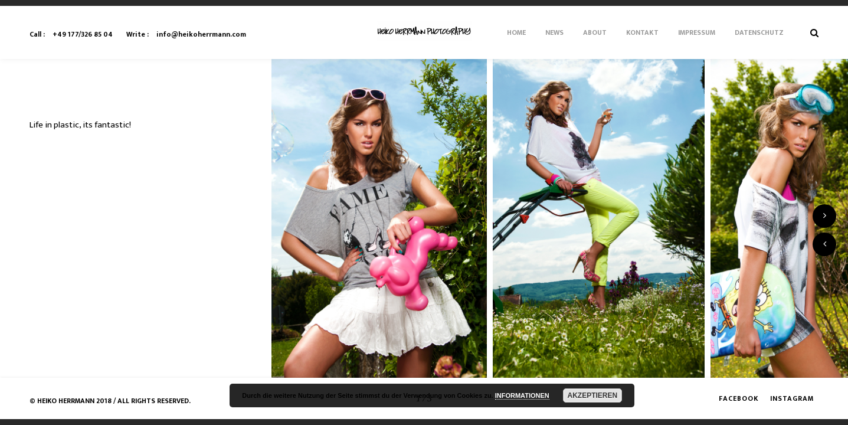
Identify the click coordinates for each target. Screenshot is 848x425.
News (554, 32)
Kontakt (642, 32)
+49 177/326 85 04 (71, 34)
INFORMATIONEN (522, 395)
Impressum (696, 32)
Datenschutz (759, 32)
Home (516, 32)
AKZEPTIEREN (593, 395)
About (595, 32)
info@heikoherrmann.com (186, 34)
